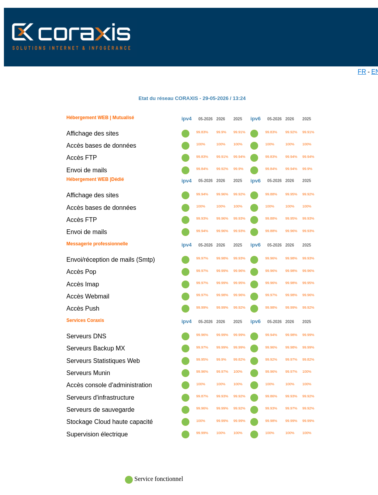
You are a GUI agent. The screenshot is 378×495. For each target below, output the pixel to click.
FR (362, 71)
